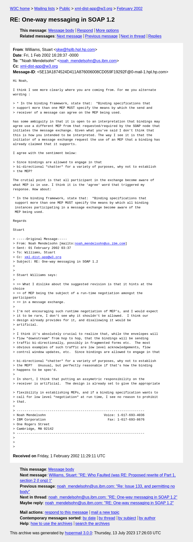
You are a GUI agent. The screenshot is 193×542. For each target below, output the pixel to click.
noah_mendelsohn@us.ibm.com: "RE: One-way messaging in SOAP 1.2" (113, 497)
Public (64, 8)
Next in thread (133, 36)
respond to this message (66, 512)
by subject (127, 518)
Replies (154, 36)
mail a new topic (105, 512)
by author (147, 518)
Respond (85, 30)
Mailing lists (44, 8)
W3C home (20, 8)
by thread (107, 518)
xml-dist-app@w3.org (93, 8)
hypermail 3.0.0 (78, 533)
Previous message (101, 36)
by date (89, 518)
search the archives (92, 523)
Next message (69, 36)
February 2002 (130, 8)
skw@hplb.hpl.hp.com (75, 49)
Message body (61, 30)
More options (107, 30)
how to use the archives (51, 523)
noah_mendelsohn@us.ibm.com (88, 61)
